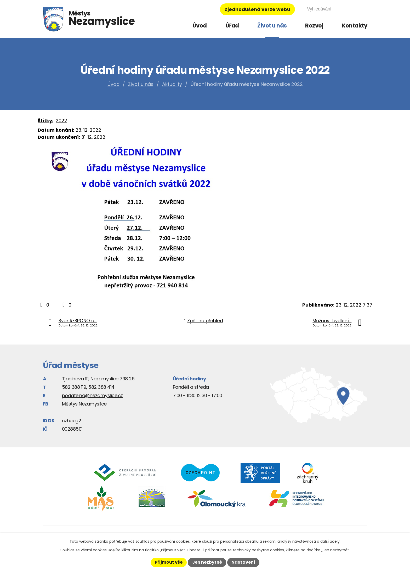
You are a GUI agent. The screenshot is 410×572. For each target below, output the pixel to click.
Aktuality (172, 84)
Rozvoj (314, 25)
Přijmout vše (169, 562)
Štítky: (45, 120)
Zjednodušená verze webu (257, 9)
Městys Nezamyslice (84, 404)
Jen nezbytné (207, 562)
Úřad (232, 25)
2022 (61, 120)
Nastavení (243, 562)
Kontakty (354, 25)
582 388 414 (101, 387)
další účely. (330, 541)
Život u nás (272, 25)
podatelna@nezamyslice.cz (92, 395)
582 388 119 (74, 387)
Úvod (199, 25)
